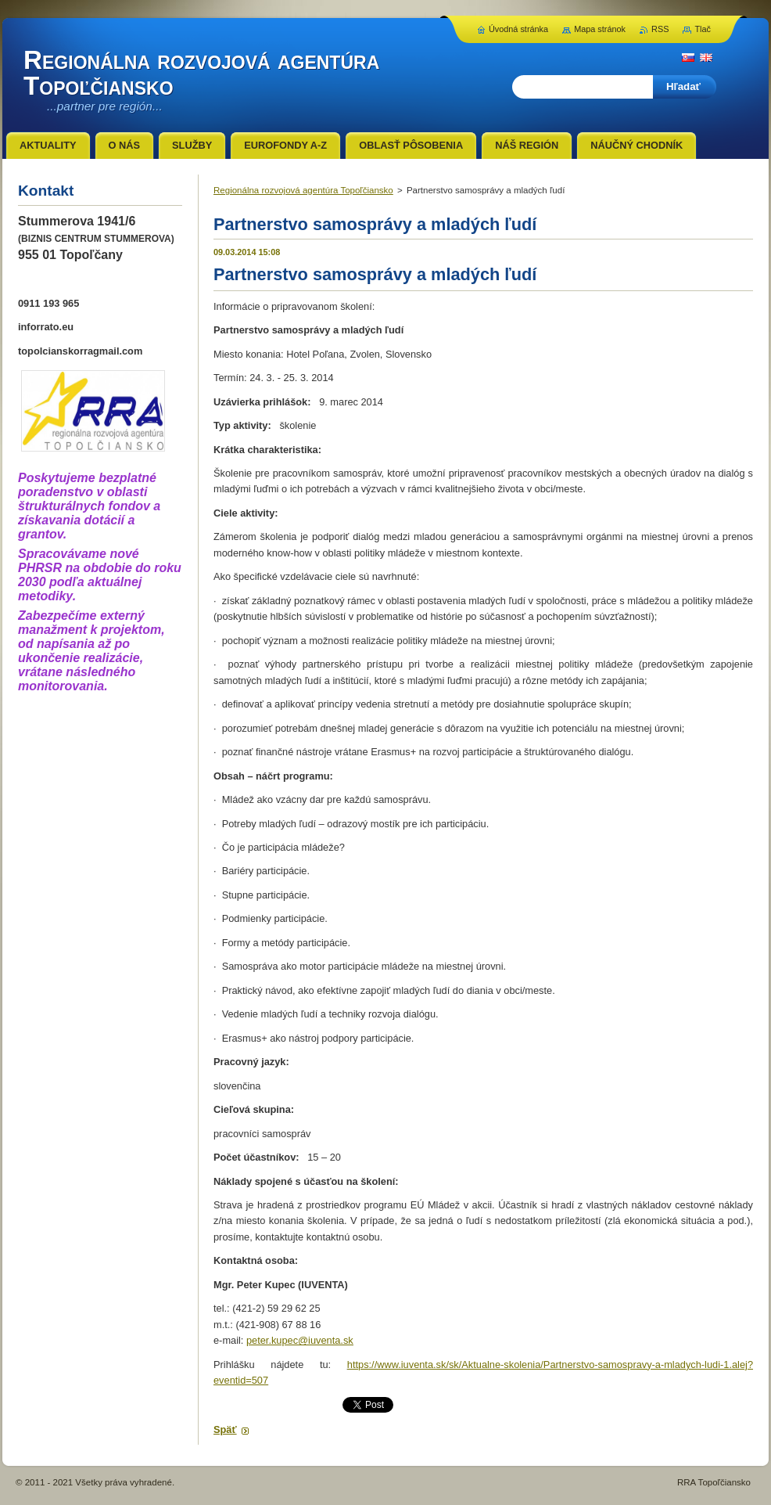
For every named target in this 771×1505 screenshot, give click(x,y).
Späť (225, 1429)
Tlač (702, 29)
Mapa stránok (600, 29)
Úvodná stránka (518, 29)
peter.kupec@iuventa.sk (299, 1340)
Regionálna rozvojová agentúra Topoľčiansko (303, 190)
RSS (660, 29)
